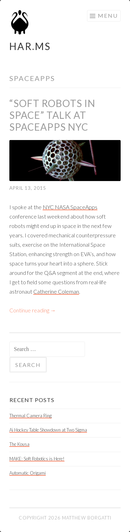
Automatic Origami (27, 473)
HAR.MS (30, 46)
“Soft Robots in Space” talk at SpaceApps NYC (52, 115)
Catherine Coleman (56, 291)
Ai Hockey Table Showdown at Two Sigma (48, 430)
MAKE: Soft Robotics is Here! (36, 458)
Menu (108, 15)
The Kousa (19, 444)
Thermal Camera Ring (30, 415)
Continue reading (32, 310)
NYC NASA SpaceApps (70, 207)
